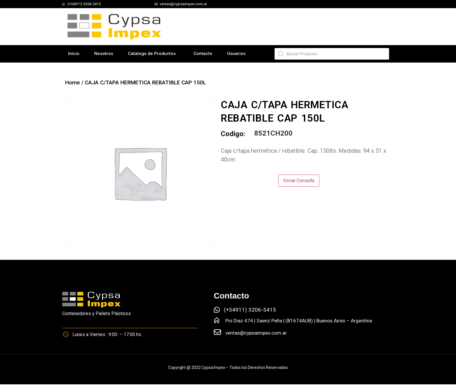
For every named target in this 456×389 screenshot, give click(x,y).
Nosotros (103, 53)
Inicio (73, 53)
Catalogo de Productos (152, 53)
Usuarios (236, 53)
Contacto (202, 53)
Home (72, 82)
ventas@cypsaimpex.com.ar (256, 333)
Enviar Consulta (298, 180)
